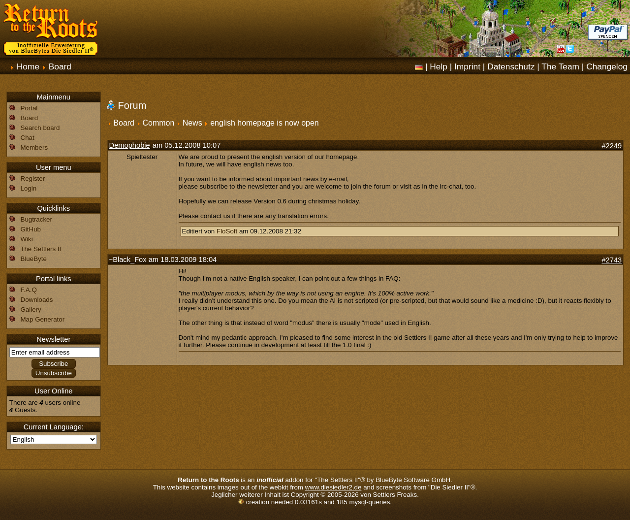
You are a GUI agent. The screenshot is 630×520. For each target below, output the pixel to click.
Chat (27, 137)
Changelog (607, 66)
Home (28, 66)
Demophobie (129, 145)
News (192, 123)
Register (33, 178)
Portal (29, 108)
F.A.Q (29, 289)
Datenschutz (511, 66)
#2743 (611, 260)
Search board (40, 127)
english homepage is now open (264, 123)
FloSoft (227, 231)
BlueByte (34, 258)
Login (29, 188)
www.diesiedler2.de (333, 487)
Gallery (31, 309)
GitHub (31, 229)
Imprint (467, 66)
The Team (560, 66)
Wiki (27, 239)
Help (438, 66)
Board (60, 66)
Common (158, 123)
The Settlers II (40, 249)
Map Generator (43, 319)
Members (34, 147)
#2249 (611, 146)
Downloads (37, 299)
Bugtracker (36, 219)
